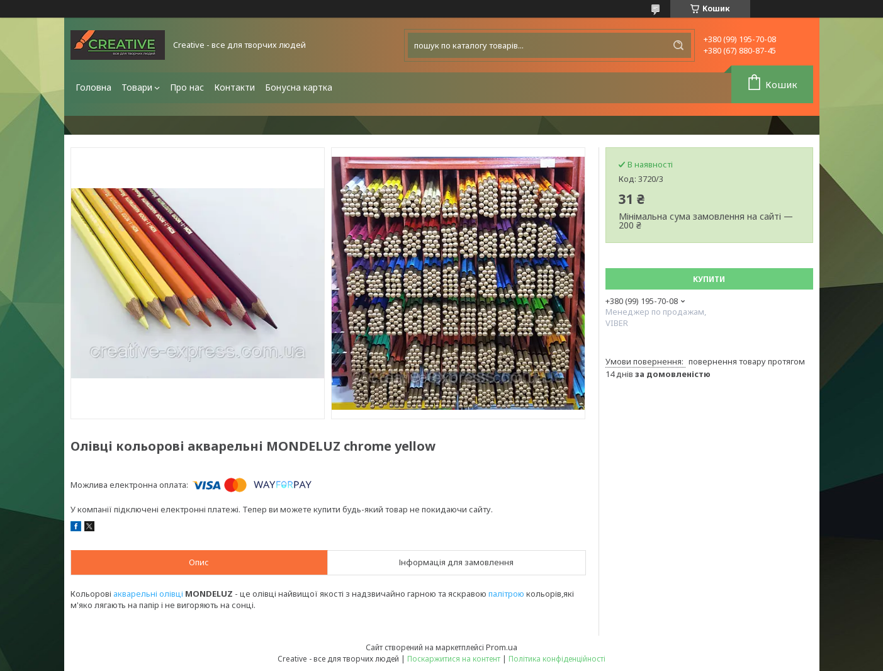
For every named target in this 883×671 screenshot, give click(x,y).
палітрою (506, 593)
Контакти (234, 87)
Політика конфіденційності (557, 658)
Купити (709, 279)
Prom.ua (501, 647)
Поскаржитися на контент (453, 658)
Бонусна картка (298, 87)
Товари (136, 87)
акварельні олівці (148, 593)
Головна (93, 87)
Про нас (187, 87)
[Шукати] (678, 45)
